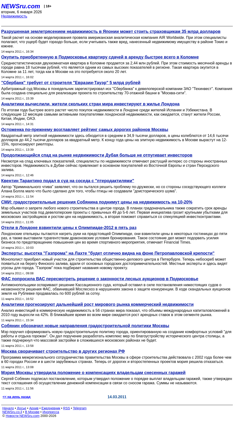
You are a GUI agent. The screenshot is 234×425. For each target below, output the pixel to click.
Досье (21, 408)
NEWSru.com (20, 6)
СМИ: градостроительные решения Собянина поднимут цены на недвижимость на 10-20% (96, 202)
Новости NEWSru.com (22, 416)
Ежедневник (51, 408)
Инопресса (51, 412)
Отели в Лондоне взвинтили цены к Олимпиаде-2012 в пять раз (68, 227)
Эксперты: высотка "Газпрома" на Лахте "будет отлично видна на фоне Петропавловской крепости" (108, 253)
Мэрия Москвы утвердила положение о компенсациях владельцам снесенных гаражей (93, 372)
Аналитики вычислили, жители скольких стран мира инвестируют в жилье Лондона (90, 104)
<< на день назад (16, 397)
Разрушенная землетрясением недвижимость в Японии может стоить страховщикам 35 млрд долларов (111, 31)
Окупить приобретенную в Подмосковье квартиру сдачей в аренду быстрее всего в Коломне (100, 57)
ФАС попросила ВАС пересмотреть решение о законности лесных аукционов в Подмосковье (99, 278)
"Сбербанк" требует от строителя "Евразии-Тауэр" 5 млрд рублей (70, 82)
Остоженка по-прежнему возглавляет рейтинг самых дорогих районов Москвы (84, 129)
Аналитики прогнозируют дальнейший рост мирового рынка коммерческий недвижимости (97, 304)
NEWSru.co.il (12, 412)
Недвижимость (14, 16)
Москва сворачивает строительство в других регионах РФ (63, 351)
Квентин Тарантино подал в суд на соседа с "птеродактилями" (67, 180)
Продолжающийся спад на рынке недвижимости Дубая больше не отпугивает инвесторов (96, 155)
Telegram (80, 408)
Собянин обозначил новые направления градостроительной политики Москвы (85, 325)
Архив (34, 408)
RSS (66, 408)
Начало (8, 408)
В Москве (32, 412)
